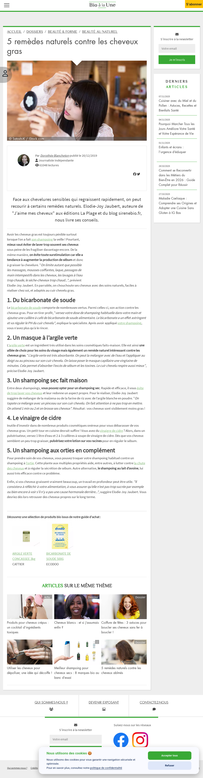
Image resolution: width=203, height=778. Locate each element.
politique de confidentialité (106, 767)
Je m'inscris (177, 60)
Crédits (34, 767)
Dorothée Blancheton (54, 155)
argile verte (17, 345)
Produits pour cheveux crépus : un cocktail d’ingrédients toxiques (28, 627)
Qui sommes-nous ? (17, 767)
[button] (6, 5)
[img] (134, 174)
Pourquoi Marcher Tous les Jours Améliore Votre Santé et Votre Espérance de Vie (177, 129)
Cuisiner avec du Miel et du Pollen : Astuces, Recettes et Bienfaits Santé (177, 105)
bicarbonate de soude (26, 307)
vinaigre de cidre (111, 430)
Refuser (169, 765)
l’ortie (30, 463)
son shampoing (42, 239)
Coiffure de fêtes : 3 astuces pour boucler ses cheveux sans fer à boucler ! (123, 627)
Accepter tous (169, 755)
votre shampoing (129, 323)
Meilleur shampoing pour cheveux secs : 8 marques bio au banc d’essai (76, 673)
